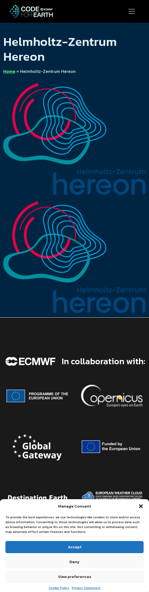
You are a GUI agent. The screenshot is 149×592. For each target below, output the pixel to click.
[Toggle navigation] (131, 11)
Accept (74, 552)
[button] (141, 511)
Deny (74, 566)
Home (9, 71)
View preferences (74, 581)
